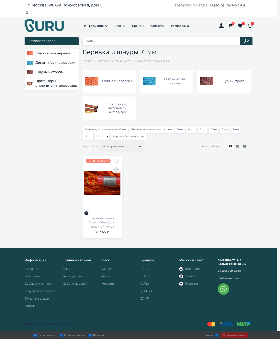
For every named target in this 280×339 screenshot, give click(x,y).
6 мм (214, 129)
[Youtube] (181, 276)
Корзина (209, 335)
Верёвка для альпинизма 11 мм (151, 129)
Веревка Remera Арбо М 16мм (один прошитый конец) (102, 222)
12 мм (87, 136)
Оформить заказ (235, 335)
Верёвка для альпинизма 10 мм (105, 129)
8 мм (236, 129)
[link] (231, 146)
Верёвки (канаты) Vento (128, 136)
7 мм (225, 129)
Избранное (99, 335)
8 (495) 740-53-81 (227, 5)
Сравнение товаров (74, 335)
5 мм (203, 129)
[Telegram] (181, 284)
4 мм (191, 129)
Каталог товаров (41, 41)
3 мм (180, 129)
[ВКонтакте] (181, 269)
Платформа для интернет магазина (46, 323)
